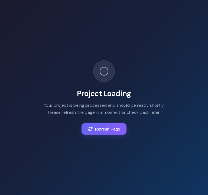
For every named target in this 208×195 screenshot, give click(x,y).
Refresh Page (104, 128)
